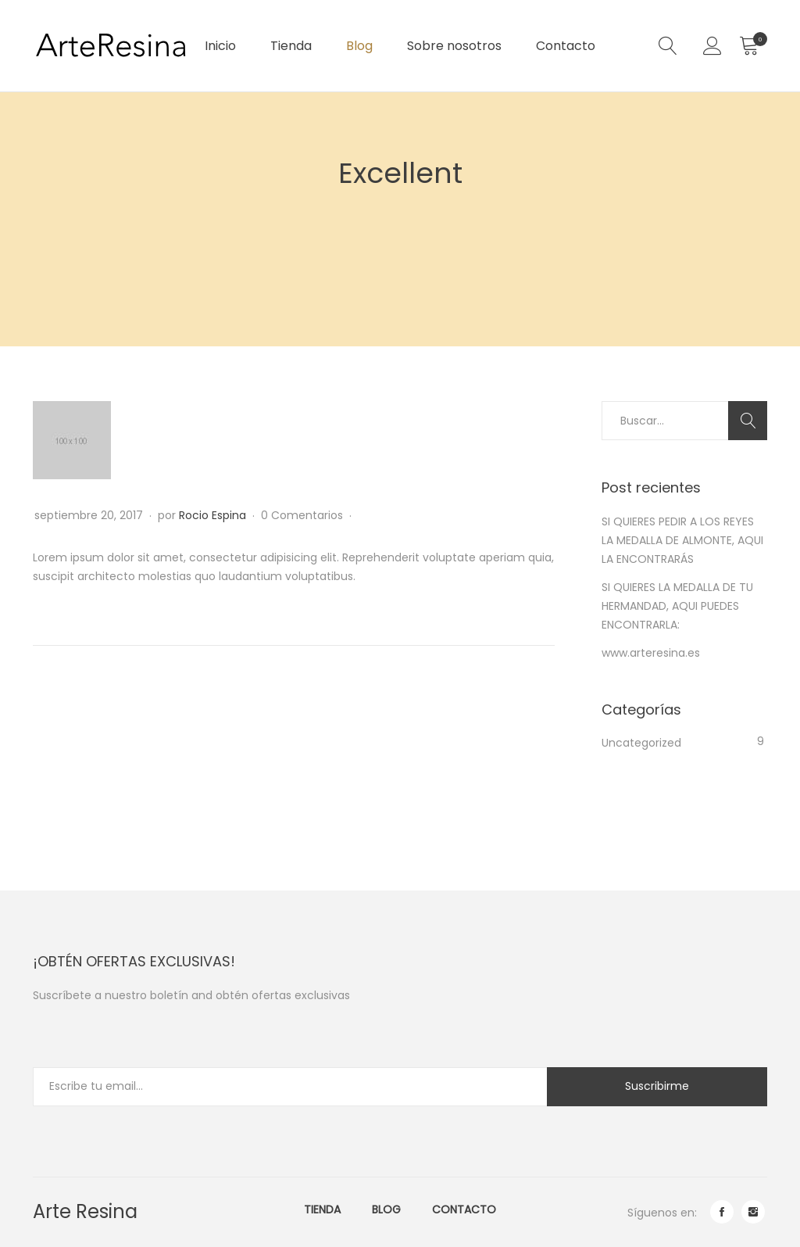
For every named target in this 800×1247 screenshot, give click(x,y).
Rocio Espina (212, 515)
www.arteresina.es (651, 653)
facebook (722, 1212)
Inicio (220, 46)
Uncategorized (641, 743)
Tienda (291, 46)
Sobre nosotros (454, 46)
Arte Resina (85, 1211)
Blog (359, 46)
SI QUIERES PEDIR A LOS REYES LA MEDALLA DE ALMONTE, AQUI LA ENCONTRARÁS (682, 540)
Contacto (565, 46)
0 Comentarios (303, 515)
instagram (753, 1212)
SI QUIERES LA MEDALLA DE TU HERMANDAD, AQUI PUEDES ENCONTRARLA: (677, 605)
